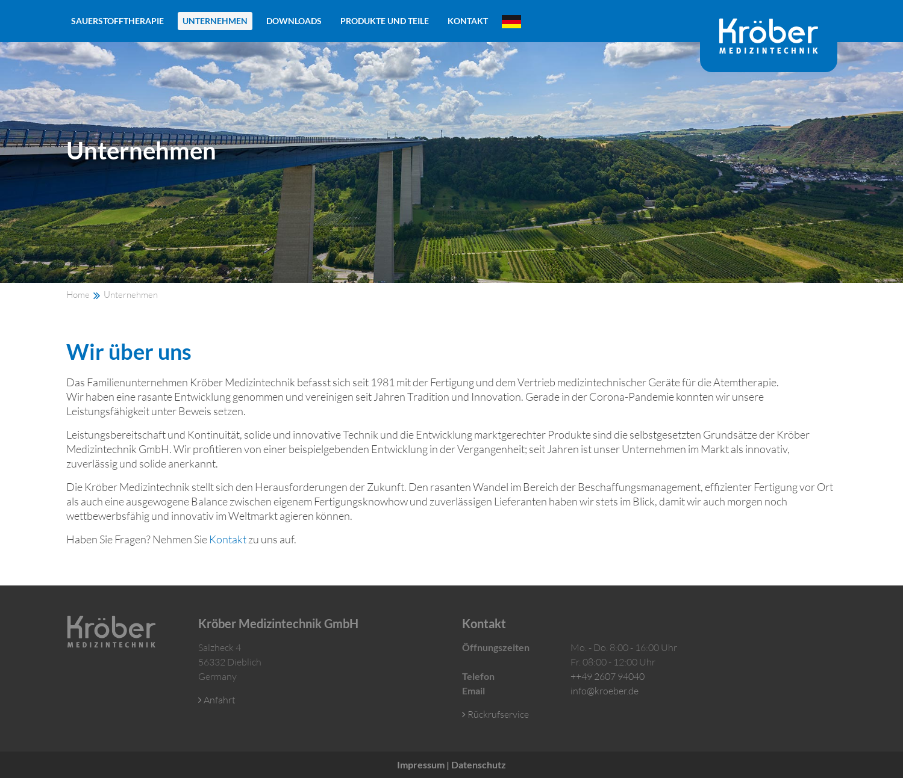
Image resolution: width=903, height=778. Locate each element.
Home (78, 294)
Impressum (421, 764)
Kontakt (468, 21)
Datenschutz (478, 764)
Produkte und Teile (384, 21)
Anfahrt (217, 700)
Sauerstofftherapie (117, 21)
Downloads (294, 21)
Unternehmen (215, 21)
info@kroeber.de (604, 691)
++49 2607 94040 (607, 676)
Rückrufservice (495, 714)
